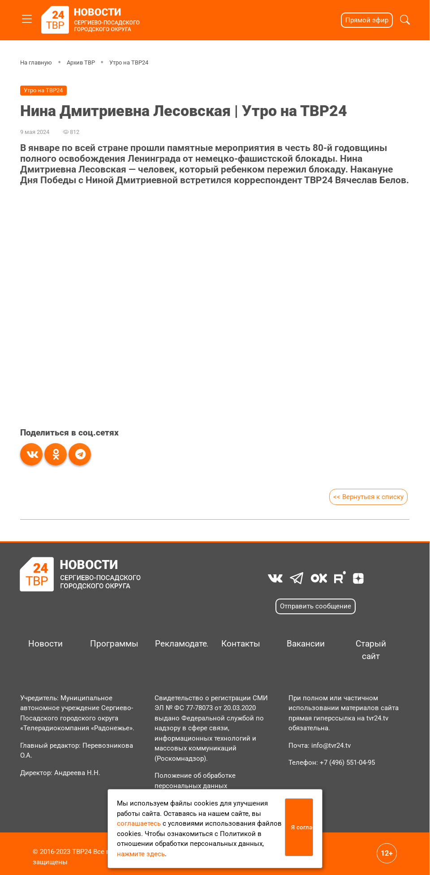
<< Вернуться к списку (368, 497)
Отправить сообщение (315, 606)
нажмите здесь (141, 854)
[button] (405, 20)
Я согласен (302, 827)
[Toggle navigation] (27, 17)
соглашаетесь (139, 823)
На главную (36, 62)
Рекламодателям (178, 644)
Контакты (240, 644)
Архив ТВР (80, 62)
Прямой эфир (366, 20)
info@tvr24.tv (331, 745)
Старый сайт (371, 650)
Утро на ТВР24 (128, 62)
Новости (45, 644)
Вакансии (306, 644)
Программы (113, 644)
